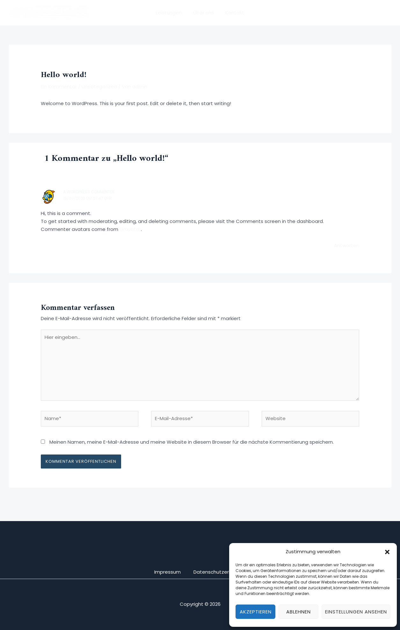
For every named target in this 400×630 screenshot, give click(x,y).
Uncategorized (99, 86)
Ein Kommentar (59, 86)
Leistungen (171, 12)
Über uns (203, 12)
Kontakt (232, 12)
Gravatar (130, 229)
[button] (387, 552)
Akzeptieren (256, 611)
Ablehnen (298, 611)
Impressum (167, 572)
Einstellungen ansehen (356, 611)
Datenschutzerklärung (219, 572)
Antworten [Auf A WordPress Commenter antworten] (346, 245)
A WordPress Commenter (88, 192)
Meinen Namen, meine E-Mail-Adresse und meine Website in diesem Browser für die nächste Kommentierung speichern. (191, 442)
